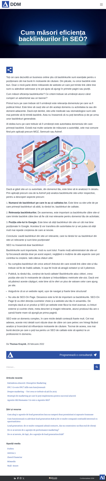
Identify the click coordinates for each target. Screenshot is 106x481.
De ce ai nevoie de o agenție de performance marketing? (33, 430)
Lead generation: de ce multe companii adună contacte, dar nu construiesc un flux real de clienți (51, 426)
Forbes (10, 449)
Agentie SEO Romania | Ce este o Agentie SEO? (28, 400)
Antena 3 (11, 453)
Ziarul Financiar (14, 457)
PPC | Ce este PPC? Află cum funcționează (26, 387)
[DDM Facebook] (18, 478)
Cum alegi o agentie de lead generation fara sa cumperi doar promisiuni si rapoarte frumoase (50, 414)
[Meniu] (101, 4)
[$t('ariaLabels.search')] (97, 367)
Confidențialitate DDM (87, 478)
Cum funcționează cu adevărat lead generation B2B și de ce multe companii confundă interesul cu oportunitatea (52, 420)
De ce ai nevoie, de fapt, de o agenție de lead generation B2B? (35, 434)
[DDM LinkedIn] (15, 478)
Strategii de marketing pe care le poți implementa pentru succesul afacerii (41, 396)
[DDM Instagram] (20, 478)
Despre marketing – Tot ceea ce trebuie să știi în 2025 (32, 391)
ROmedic (11, 461)
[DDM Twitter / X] (23, 478)
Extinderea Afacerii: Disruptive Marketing (26, 383)
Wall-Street (12, 466)
